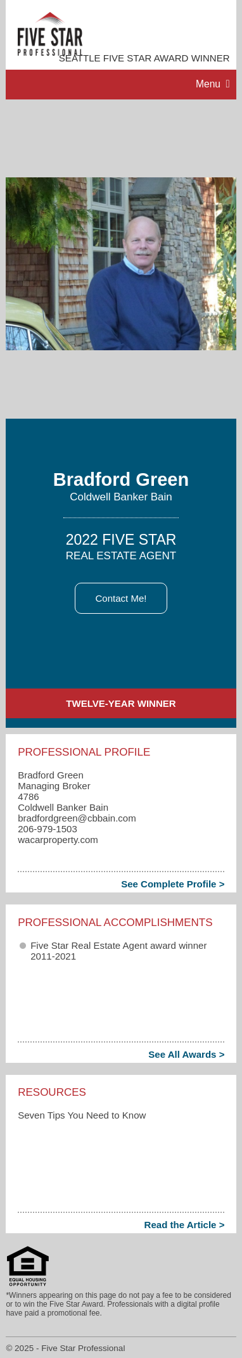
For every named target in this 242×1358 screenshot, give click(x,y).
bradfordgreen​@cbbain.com (77, 818)
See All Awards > (186, 1054)
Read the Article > (184, 1224)
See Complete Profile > (172, 884)
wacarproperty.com (58, 839)
